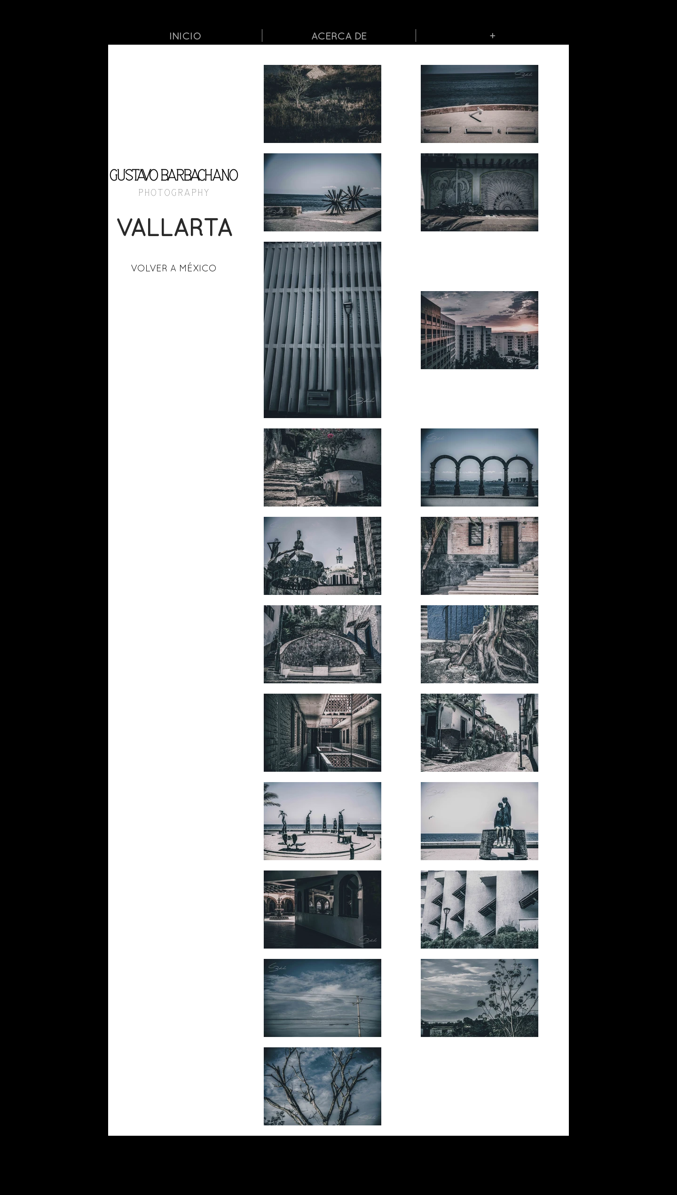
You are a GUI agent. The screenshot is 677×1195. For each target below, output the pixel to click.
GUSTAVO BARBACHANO (174, 176)
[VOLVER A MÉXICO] (173, 268)
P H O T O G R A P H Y (174, 193)
